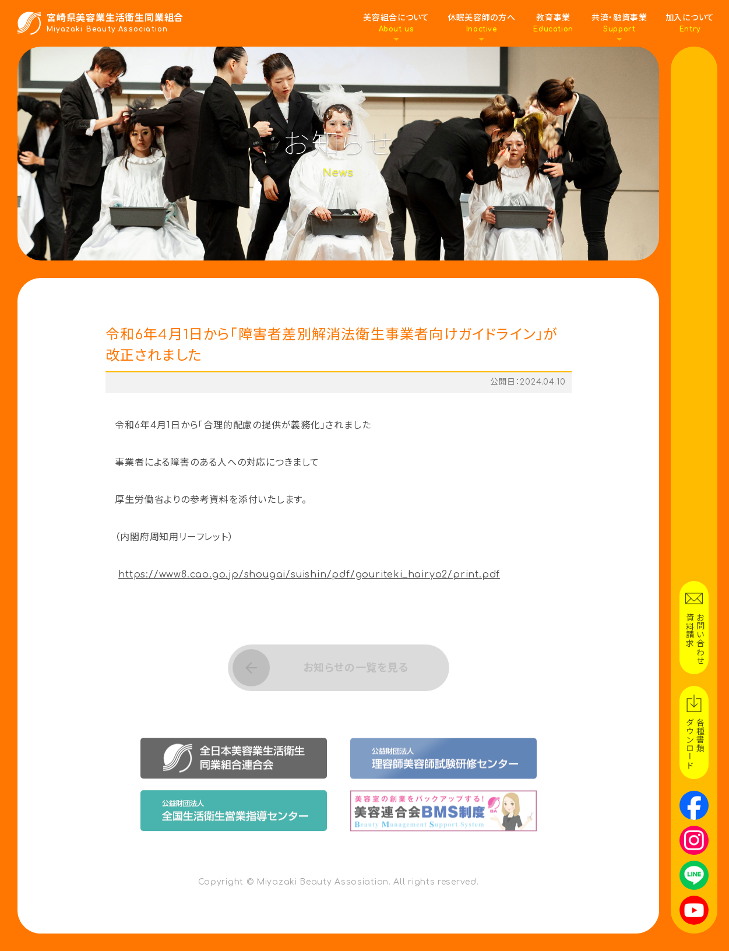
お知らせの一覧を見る (354, 667)
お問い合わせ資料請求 (694, 638)
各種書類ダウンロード (694, 743)
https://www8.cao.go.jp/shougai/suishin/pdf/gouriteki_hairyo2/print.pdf (309, 574)
